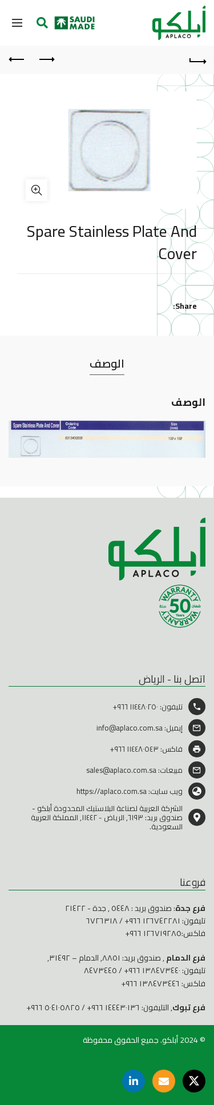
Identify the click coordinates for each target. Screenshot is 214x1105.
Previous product (46, 59)
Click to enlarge (36, 190)
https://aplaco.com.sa (111, 791)
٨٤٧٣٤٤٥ (100, 970)
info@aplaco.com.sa (129, 728)
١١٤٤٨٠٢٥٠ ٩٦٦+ (135, 706)
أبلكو (170, 1040)
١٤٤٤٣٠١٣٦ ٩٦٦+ (113, 1007)
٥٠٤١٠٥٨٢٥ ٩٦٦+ (53, 1007)
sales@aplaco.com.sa (121, 770)
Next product (17, 59)
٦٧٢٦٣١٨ (102, 920)
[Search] (42, 22)
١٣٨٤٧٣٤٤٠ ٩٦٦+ (152, 970)
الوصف (107, 363)
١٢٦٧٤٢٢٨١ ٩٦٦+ (152, 920)
